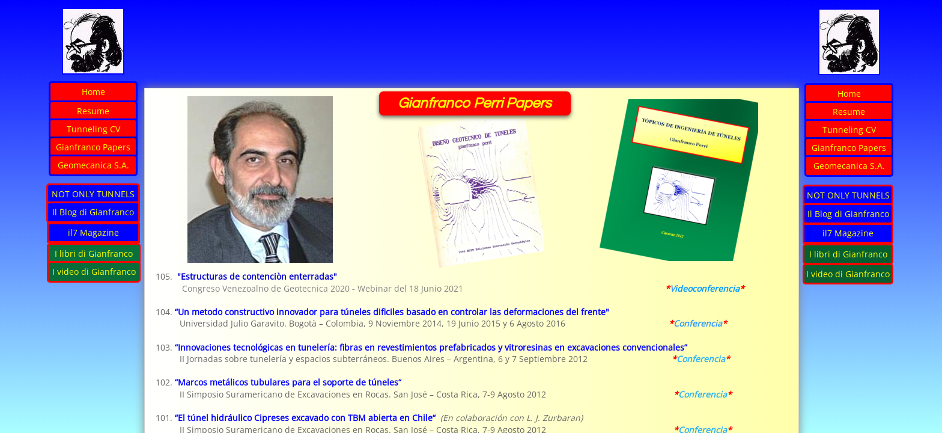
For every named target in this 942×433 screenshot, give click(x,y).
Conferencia (700, 358)
